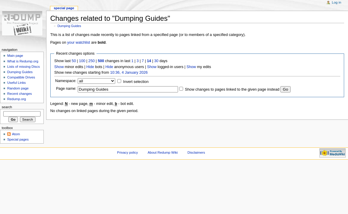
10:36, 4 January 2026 (129, 72)
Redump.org (16, 99)
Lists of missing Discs (23, 66)
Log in (336, 2)
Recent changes (19, 93)
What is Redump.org (22, 61)
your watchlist (78, 42)
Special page (64, 8)
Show (59, 67)
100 (82, 61)
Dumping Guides (69, 26)
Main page (15, 55)
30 (156, 61)
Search (7, 107)
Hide (90, 67)
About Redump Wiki (163, 152)
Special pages (18, 139)
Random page (18, 88)
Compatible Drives (21, 77)
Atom (16, 134)
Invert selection (136, 82)
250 (91, 61)
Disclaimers (196, 152)
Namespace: (65, 81)
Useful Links (16, 82)
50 (74, 61)
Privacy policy (127, 152)
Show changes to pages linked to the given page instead (232, 89)
